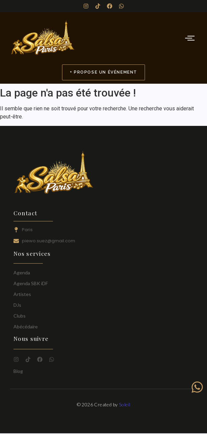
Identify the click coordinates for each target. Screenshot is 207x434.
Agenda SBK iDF (30, 283)
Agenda (21, 272)
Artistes (22, 294)
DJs (17, 305)
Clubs (19, 316)
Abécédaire (25, 326)
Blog (18, 371)
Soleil (124, 404)
